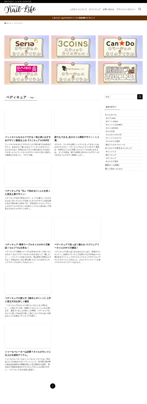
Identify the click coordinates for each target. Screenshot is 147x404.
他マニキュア (114, 178)
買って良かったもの (115, 199)
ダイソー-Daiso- (115, 126)
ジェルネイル (113, 116)
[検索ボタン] (140, 9)
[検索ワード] (123, 96)
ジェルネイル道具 (116, 157)
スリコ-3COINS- (115, 136)
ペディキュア (114, 183)
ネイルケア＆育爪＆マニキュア (120, 167)
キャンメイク (114, 173)
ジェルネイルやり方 (117, 147)
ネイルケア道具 (115, 188)
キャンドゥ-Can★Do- (117, 131)
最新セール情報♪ (114, 194)
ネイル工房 (113, 141)
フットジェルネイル (117, 152)
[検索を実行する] (140, 96)
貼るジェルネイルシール (118, 162)
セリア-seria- (114, 121)
